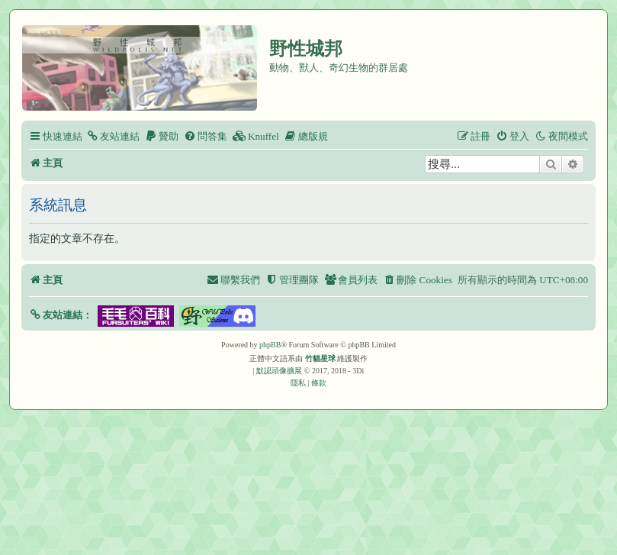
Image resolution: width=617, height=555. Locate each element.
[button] (60, 315)
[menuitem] (113, 136)
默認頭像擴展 (279, 370)
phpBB (270, 344)
